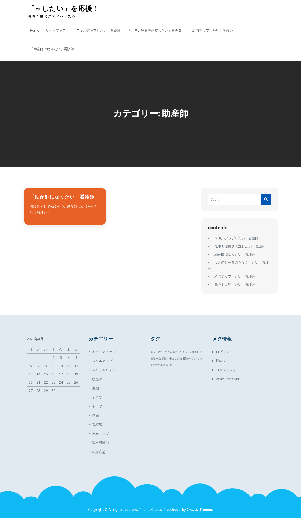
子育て (97, 397)
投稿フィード (226, 360)
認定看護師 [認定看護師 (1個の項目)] (156, 364)
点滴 (95, 415)
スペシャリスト (104, 370)
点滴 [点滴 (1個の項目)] (179, 358)
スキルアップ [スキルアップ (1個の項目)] (175, 352)
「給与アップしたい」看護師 (211, 30)
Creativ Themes (200, 509)
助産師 (97, 379)
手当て (97, 406)
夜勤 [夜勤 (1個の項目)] (158, 358)
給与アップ (100, 433)
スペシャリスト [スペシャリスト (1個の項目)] (191, 352)
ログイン (222, 351)
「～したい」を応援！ (64, 8)
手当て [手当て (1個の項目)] (172, 358)
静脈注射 (99, 452)
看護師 (97, 424)
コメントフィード (229, 370)
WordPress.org (228, 379)
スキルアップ (102, 360)
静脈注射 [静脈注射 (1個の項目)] (167, 364)
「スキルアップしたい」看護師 (96, 30)
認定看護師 (100, 442)
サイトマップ (55, 30)
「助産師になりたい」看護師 (52, 49)
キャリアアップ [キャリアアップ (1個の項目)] (159, 352)
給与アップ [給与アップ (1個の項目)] (196, 358)
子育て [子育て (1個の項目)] (165, 358)
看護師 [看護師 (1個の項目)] (186, 358)
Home (34, 30)
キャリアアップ (104, 351)
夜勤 (95, 388)
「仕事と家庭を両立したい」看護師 (155, 30)
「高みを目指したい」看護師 (233, 284)
